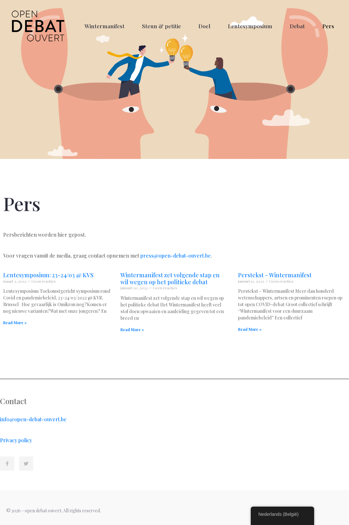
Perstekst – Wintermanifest (275, 275)
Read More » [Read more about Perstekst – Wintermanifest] (250, 329)
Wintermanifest (105, 26)
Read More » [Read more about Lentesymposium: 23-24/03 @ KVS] (15, 322)
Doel (204, 26)
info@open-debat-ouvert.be (33, 419)
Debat (297, 26)
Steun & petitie (161, 26)
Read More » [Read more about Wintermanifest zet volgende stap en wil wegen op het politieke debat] (132, 329)
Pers (328, 26)
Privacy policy (16, 440)
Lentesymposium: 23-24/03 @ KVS (48, 275)
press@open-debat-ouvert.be (175, 255)
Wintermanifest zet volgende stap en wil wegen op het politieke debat (170, 278)
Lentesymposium (250, 26)
